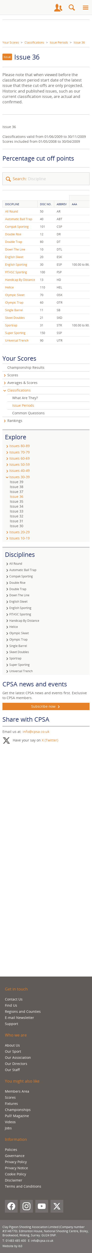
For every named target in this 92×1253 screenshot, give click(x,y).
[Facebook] (11, 1206)
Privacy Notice (16, 1168)
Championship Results (25, 367)
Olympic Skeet (15, 295)
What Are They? (25, 397)
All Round (11, 211)
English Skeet (14, 257)
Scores (12, 375)
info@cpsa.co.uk (36, 731)
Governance (15, 1155)
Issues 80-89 (17, 445)
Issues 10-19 (17, 538)
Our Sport (13, 1051)
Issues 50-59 (17, 464)
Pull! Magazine (17, 1115)
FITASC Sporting (16, 272)
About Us (12, 1045)
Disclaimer (13, 1180)
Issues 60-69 (17, 458)
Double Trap (13, 242)
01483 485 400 (16, 1241)
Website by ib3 (12, 1246)
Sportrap (11, 325)
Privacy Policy (16, 1161)
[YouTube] (41, 1206)
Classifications (34, 42)
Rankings (14, 420)
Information (16, 1139)
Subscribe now (46, 706)
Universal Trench (16, 340)
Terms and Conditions (23, 1186)
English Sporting (16, 265)
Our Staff (12, 1069)
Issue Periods (59, 42)
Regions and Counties (23, 1011)
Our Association (18, 1057)
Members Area (17, 1091)
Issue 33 (16, 511)
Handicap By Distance (20, 280)
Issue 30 (16, 526)
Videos (10, 1122)
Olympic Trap (14, 302)
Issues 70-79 (17, 452)
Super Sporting (15, 333)
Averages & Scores (22, 382)
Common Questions (28, 413)
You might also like (22, 1081)
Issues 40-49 (17, 470)
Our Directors (16, 1063)
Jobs (8, 1128)
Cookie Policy (15, 1174)
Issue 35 (16, 501)
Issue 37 (16, 491)
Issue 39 (16, 481)
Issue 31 (16, 521)
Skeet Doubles (15, 318)
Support (11, 1023)
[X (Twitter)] (57, 1206)
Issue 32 (16, 516)
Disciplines (20, 554)
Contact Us (14, 999)
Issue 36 (79, 42)
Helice (9, 287)
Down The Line (15, 249)
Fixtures (11, 1103)
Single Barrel (14, 310)
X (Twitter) (50, 740)
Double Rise (13, 234)
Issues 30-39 (17, 477)
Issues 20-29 (17, 532)
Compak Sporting (17, 227)
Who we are (16, 1035)
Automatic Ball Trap (18, 219)
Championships (18, 1109)
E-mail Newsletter (19, 1017)
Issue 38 (16, 486)
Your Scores (10, 42)
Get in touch (16, 989)
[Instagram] (26, 1206)
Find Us (11, 1005)
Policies (11, 1149)
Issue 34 (16, 506)
